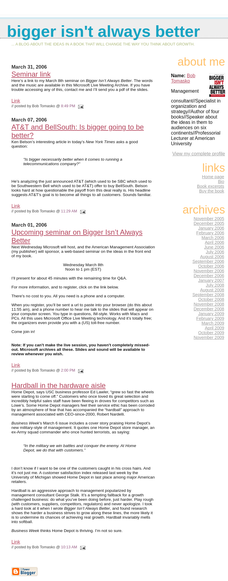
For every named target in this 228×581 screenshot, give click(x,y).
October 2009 (211, 332)
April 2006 (214, 242)
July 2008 (215, 285)
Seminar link (30, 74)
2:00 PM (68, 370)
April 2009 (214, 328)
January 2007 (211, 280)
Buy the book (211, 191)
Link (15, 100)
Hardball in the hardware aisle (58, 385)
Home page (213, 176)
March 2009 (213, 323)
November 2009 (209, 337)
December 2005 (209, 223)
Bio (221, 181)
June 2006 (214, 247)
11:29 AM (69, 211)
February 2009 (210, 318)
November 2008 (209, 304)
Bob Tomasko (183, 78)
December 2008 (209, 309)
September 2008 (208, 294)
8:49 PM (68, 106)
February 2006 (210, 232)
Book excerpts (210, 186)
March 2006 (213, 237)
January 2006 (211, 228)
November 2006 (209, 271)
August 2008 (212, 290)
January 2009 (211, 313)
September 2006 (208, 261)
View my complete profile (198, 153)
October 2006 (211, 266)
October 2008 (211, 299)
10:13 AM (69, 547)
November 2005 (209, 218)
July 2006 (215, 252)
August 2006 (212, 256)
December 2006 (209, 275)
